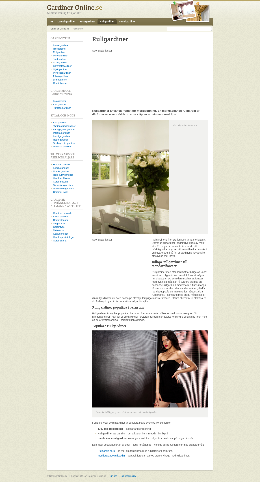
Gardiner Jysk (60, 192)
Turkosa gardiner (62, 108)
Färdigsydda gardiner (64, 129)
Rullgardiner (107, 21)
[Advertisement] (150, 80)
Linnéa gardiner (61, 171)
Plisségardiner (60, 76)
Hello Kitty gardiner (63, 174)
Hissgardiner (87, 21)
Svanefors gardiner (63, 185)
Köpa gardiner (60, 233)
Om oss (113, 476)
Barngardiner (60, 122)
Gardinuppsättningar (63, 237)
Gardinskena (59, 240)
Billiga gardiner (61, 216)
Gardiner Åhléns (61, 178)
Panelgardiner (127, 21)
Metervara (58, 230)
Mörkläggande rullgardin (111, 455)
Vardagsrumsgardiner (64, 126)
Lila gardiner (59, 101)
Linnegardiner (60, 79)
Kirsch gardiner (61, 168)
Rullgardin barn (106, 450)
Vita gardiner (59, 104)
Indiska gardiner (61, 132)
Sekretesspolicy (128, 476)
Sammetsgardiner (62, 66)
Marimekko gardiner (63, 188)
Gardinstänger (60, 220)
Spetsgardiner (60, 62)
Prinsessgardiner (62, 72)
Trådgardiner (59, 59)
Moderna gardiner (62, 146)
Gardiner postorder (63, 213)
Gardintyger (59, 227)
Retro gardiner (60, 139)
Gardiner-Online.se (51, 21)
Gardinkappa (59, 83)
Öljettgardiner (60, 69)
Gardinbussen (60, 181)
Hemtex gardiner (61, 164)
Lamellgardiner (66, 21)
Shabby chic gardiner (64, 143)
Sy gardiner (59, 223)
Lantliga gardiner (62, 136)
